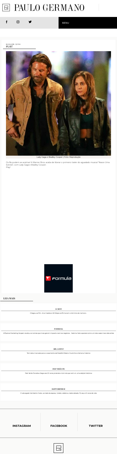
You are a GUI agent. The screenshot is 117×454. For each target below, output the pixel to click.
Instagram (18, 22)
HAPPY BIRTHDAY (58, 389)
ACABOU (58, 309)
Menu (65, 22)
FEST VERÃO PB (59, 369)
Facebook (7, 22)
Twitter (30, 22)
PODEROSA (58, 329)
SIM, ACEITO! (58, 349)
